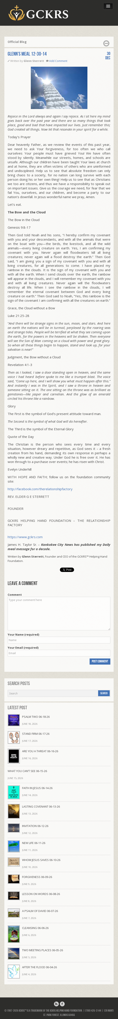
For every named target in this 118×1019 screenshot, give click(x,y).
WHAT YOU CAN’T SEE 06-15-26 (27, 771)
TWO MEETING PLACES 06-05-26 (42, 950)
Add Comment (58, 61)
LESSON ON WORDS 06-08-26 (41, 894)
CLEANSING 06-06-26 (35, 928)
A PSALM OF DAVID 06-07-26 (40, 911)
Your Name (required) (23, 634)
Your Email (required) (23, 648)
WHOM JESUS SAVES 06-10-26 (41, 860)
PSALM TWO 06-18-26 (36, 717)
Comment (15, 595)
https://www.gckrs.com (25, 537)
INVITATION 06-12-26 (35, 826)
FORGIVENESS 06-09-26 (37, 877)
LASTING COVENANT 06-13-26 (41, 806)
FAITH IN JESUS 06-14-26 (37, 788)
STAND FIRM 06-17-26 (35, 734)
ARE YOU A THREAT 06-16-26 (40, 751)
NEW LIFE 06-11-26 (33, 843)
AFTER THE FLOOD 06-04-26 (39, 967)
